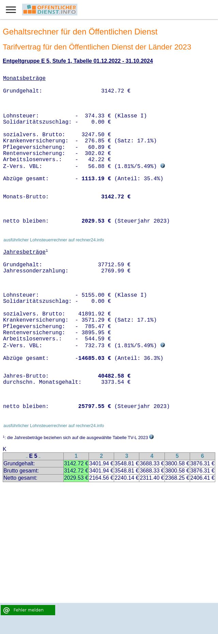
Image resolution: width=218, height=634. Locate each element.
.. (27, 457)
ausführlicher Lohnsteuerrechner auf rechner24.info (53, 239)
